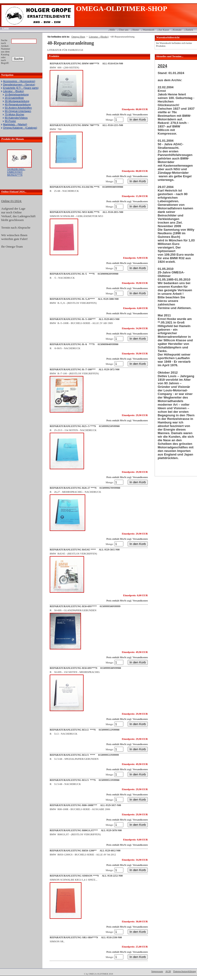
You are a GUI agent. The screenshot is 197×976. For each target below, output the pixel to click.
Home (135, 29)
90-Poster (10, 121)
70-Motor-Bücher (14, 114)
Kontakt (177, 29)
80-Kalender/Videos (16, 117)
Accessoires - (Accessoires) (19, 81)
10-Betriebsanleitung (17, 94)
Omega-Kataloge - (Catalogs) (20, 127)
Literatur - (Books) (13, 91)
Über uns (123, 29)
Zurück (189, 29)
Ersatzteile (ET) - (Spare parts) (21, 87)
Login (4, 28)
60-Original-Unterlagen (18, 111)
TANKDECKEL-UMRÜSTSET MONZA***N (16, 172)
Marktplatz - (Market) (15, 124)
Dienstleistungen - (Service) (19, 84)
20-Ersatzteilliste (14, 97)
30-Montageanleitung (17, 101)
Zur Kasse (163, 29)
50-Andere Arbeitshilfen (18, 107)
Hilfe (112, 29)
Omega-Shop (78, 36)
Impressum (157, 971)
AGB (168, 971)
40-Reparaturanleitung (18, 104)
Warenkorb (148, 29)
